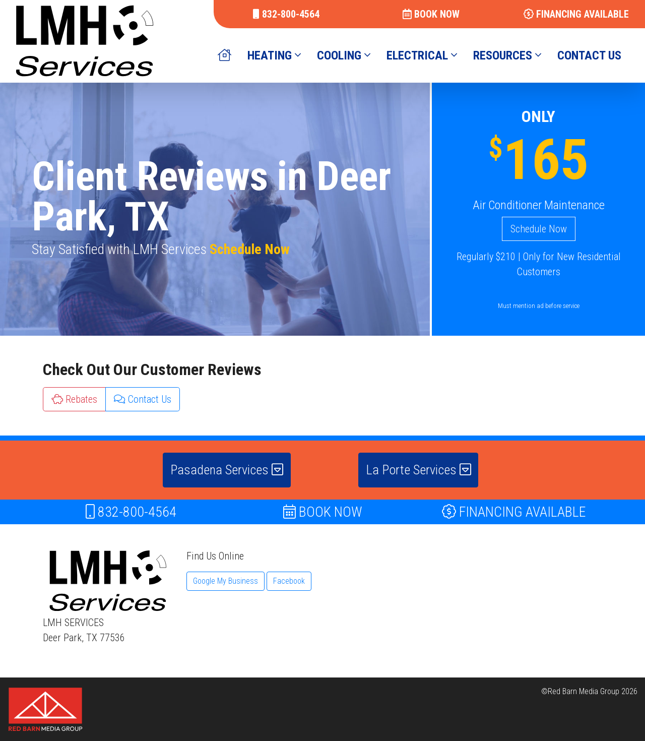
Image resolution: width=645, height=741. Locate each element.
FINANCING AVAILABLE (576, 14)
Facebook (289, 581)
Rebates (74, 399)
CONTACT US (589, 55)
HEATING (274, 55)
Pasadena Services (226, 469)
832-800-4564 (286, 14)
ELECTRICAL (421, 55)
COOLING (343, 55)
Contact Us (142, 399)
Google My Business (225, 581)
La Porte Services (418, 469)
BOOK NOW (431, 14)
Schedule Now (250, 249)
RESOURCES (507, 55)
